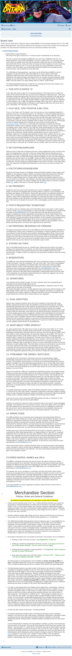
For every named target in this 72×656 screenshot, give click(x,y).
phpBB (30, 651)
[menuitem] (12, 25)
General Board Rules (35, 36)
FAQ (9, 634)
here (12, 182)
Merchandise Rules (12, 124)
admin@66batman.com (21, 212)
